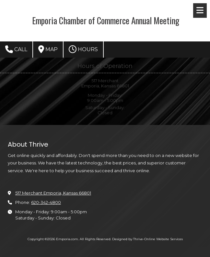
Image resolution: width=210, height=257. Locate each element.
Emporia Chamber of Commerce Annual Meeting (105, 20)
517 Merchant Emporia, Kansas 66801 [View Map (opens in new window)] (53, 193)
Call (16, 49)
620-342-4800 (46, 202)
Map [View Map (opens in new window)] (48, 49)
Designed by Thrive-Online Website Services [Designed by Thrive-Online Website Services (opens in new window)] (147, 239)
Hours (83, 49)
